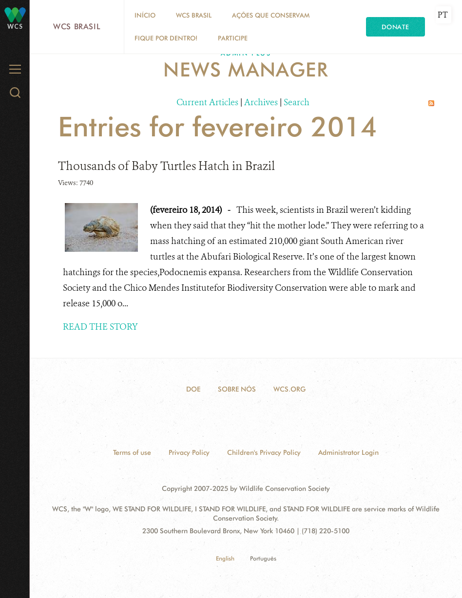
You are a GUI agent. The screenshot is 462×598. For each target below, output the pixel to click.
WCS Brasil (76, 26)
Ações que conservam (270, 15)
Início (145, 15)
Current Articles (207, 102)
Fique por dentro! (166, 38)
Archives (261, 102)
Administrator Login (348, 452)
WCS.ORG (289, 389)
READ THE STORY (100, 327)
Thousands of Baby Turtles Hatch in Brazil (166, 166)
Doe (193, 389)
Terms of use (132, 452)
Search (296, 102)
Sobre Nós (237, 389)
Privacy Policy (189, 452)
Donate (395, 27)
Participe (233, 38)
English (225, 558)
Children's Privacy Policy (264, 452)
